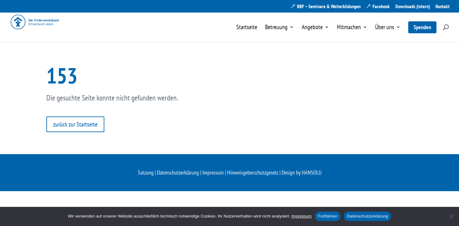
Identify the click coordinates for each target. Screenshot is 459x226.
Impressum (213, 172)
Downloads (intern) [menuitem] (412, 6)
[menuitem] (246, 33)
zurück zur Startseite (75, 124)
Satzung (146, 172)
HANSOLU (311, 172)
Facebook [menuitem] (381, 6)
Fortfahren (327, 216)
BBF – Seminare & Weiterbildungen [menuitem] (329, 6)
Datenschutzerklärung (178, 172)
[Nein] (451, 216)
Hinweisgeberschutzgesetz (252, 172)
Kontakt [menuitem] (443, 6)
